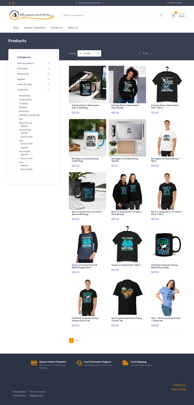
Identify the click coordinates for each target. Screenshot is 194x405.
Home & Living (33, 84)
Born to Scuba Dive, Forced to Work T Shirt (166, 213)
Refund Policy (19, 395)
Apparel (33, 79)
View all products (33, 63)
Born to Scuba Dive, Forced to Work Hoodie (126, 213)
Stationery (33, 68)
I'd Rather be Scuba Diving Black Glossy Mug (164, 266)
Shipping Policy (36, 395)
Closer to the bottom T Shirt (125, 265)
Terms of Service (38, 392)
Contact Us (179, 385)
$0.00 (182, 15)
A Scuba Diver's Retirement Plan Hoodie (125, 106)
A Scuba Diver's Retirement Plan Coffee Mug (85, 106)
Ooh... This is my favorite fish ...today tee (166, 319)
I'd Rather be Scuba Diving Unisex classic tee (85, 319)
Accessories (33, 73)
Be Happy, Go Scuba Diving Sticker (124, 160)
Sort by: (72, 53)
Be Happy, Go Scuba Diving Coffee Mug (85, 160)
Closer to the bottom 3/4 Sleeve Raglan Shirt (84, 266)
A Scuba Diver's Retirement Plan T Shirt (165, 106)
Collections (33, 89)
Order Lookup (174, 3)
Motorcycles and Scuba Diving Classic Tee (126, 319)
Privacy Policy (19, 392)
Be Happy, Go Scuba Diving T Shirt (165, 160)
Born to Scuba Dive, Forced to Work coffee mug (87, 213)
